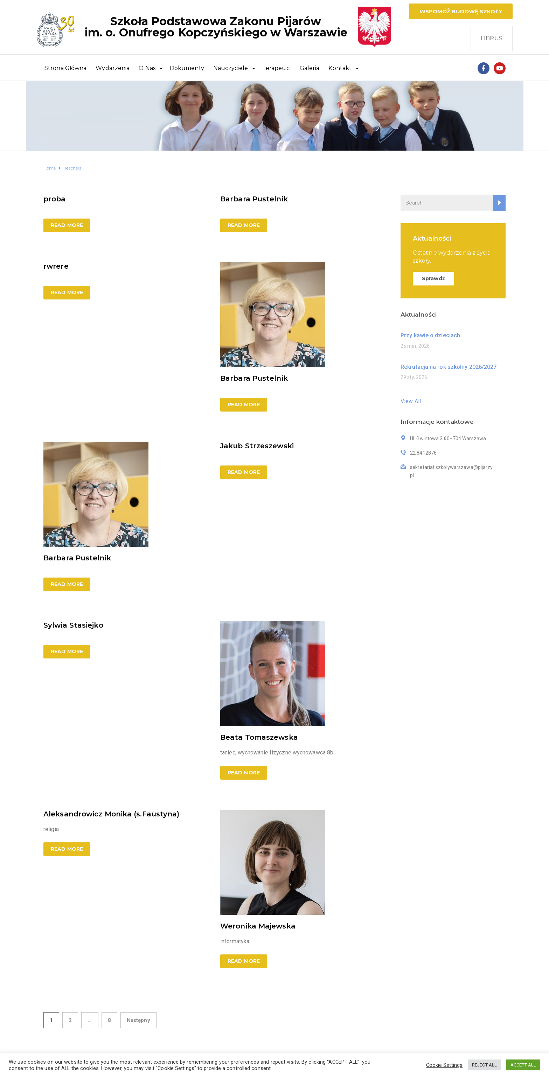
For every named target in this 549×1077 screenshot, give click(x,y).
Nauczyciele (230, 68)
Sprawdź (433, 278)
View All (411, 401)
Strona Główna (65, 68)
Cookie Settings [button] (444, 1065)
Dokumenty (187, 68)
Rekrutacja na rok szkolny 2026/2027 (449, 367)
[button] (461, 11)
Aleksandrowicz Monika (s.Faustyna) (111, 814)
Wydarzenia (113, 68)
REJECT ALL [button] (484, 1065)
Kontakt (340, 68)
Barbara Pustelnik (254, 199)
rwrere (56, 266)
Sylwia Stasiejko (73, 625)
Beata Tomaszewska (259, 737)
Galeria (310, 68)
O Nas (147, 68)
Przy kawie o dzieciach (430, 335)
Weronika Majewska (258, 926)
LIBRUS (491, 38)
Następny (138, 1020)
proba (54, 199)
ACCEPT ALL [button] (523, 1065)
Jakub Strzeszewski (257, 446)
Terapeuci (276, 68)
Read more (67, 225)
